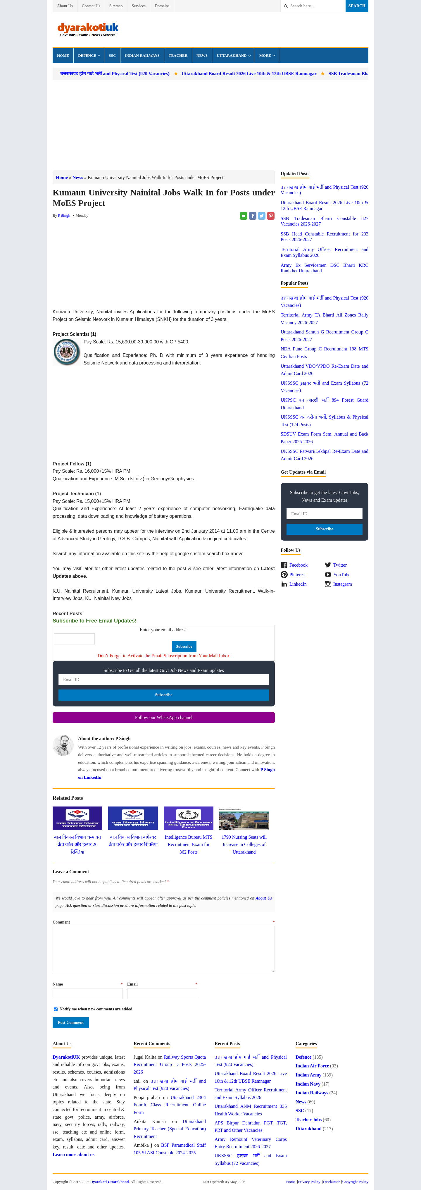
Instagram (342, 584)
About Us (65, 6)
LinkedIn (298, 584)
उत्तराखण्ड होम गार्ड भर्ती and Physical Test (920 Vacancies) (150, 73)
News (202, 55)
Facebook (298, 565)
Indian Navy (308, 1083)
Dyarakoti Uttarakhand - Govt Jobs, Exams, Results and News (88, 30)
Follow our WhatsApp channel (164, 717)
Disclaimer (331, 1181)
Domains (162, 6)
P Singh (64, 215)
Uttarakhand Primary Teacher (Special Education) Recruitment (170, 1129)
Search (356, 6)
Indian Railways (142, 55)
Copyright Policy (355, 1181)
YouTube (341, 574)
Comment (164, 922)
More (265, 55)
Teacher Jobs (309, 1119)
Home (63, 55)
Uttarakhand (231, 55)
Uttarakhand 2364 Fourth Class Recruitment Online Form (170, 1105)
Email (162, 984)
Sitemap (116, 6)
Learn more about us (73, 1154)
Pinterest (297, 574)
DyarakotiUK (66, 1057)
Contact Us (91, 6)
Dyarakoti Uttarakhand (109, 1181)
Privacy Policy (309, 1181)
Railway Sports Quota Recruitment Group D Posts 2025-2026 (170, 1064)
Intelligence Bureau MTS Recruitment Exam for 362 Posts (189, 844)
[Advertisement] (210, 125)
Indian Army (308, 1074)
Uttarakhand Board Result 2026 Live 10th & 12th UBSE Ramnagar (284, 73)
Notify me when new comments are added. (96, 1009)
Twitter (340, 565)
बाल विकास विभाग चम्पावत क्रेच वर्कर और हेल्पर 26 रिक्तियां (77, 844)
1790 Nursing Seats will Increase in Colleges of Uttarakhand (244, 844)
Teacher (178, 55)
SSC (112, 55)
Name (88, 984)
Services (139, 6)
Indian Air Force (312, 1065)
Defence (87, 55)
